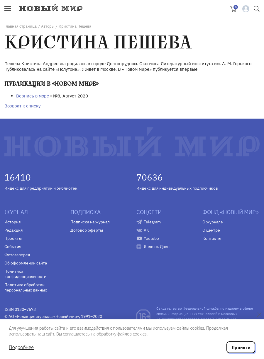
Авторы (47, 26)
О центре (211, 230)
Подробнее (21, 347)
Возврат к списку (22, 106)
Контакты (211, 238)
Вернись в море (32, 96)
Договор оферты (86, 230)
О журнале (212, 222)
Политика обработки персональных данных (25, 287)
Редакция (13, 230)
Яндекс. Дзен (157, 246)
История (12, 222)
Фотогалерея (17, 254)
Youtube (151, 238)
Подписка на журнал (90, 222)
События (12, 246)
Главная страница (20, 26)
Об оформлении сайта (25, 263)
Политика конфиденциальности (25, 274)
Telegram (152, 222)
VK (146, 230)
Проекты (13, 238)
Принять (241, 347)
